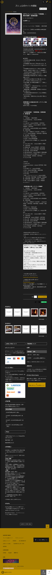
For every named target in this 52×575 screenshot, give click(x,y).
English (10, 552)
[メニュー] (50, 2)
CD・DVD (25, 18)
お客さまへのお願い (7, 543)
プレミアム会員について (8, 537)
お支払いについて (6, 540)
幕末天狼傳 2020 (30, 18)
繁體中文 (16, 552)
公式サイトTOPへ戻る (26, 523)
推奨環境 (4, 546)
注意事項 (18, 480)
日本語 (4, 552)
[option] (13, 24)
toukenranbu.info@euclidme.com (30, 277)
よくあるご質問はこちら (41, 539)
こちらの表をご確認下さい (39, 357)
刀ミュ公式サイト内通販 (43, 572)
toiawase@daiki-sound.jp (28, 282)
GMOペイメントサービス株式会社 (16, 475)
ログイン (49, 572)
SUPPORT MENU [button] (7, 535)
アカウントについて (19, 537)
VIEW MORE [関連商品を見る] (41, 319)
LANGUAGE (43, 8)
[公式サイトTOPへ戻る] (47, 526)
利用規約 (14, 540)
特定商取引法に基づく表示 (19, 543)
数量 (32, 296)
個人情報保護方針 (22, 540)
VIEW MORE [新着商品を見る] (41, 336)
